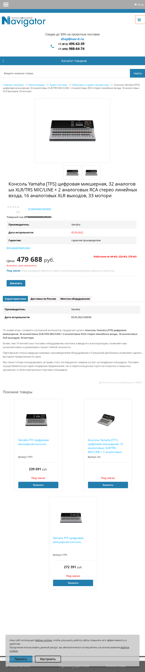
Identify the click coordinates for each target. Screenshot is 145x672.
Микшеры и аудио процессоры (90, 84)
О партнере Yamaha (39, 208)
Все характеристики (18, 247)
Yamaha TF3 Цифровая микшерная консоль (33, 442)
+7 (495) (71, 49)
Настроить (48, 659)
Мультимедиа (37, 84)
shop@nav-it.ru (72, 39)
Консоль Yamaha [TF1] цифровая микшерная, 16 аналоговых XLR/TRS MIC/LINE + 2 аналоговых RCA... (105, 446)
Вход (140, 4)
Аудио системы (58, 84)
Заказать (16, 283)
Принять (21, 659)
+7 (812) (71, 44)
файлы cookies (43, 640)
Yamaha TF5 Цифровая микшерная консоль (68, 540)
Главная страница (13, 84)
